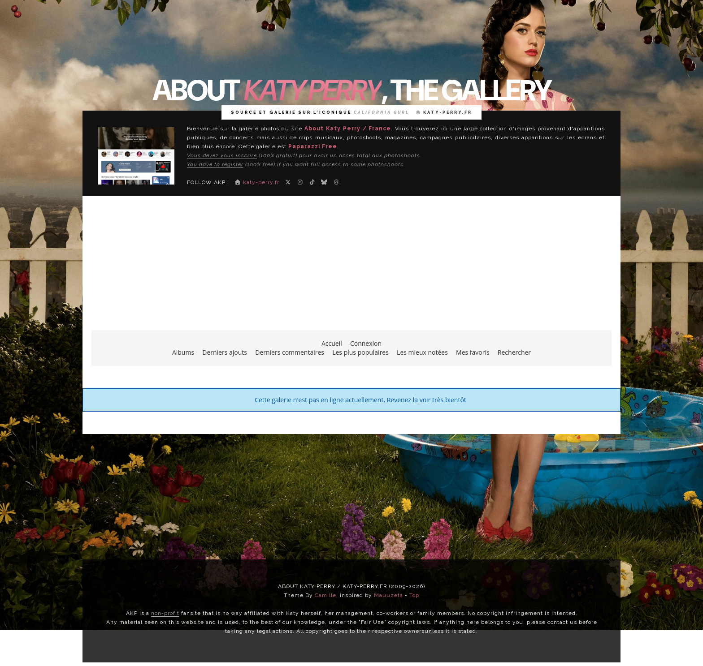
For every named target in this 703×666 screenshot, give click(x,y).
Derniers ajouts (224, 352)
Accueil (331, 343)
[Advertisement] (351, 267)
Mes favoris (473, 352)
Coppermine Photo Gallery (369, 425)
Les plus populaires (360, 352)
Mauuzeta (388, 595)
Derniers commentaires (289, 352)
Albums (183, 352)
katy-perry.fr (444, 112)
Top (414, 595)
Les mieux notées (422, 352)
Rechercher (514, 352)
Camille (325, 595)
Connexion (366, 343)
